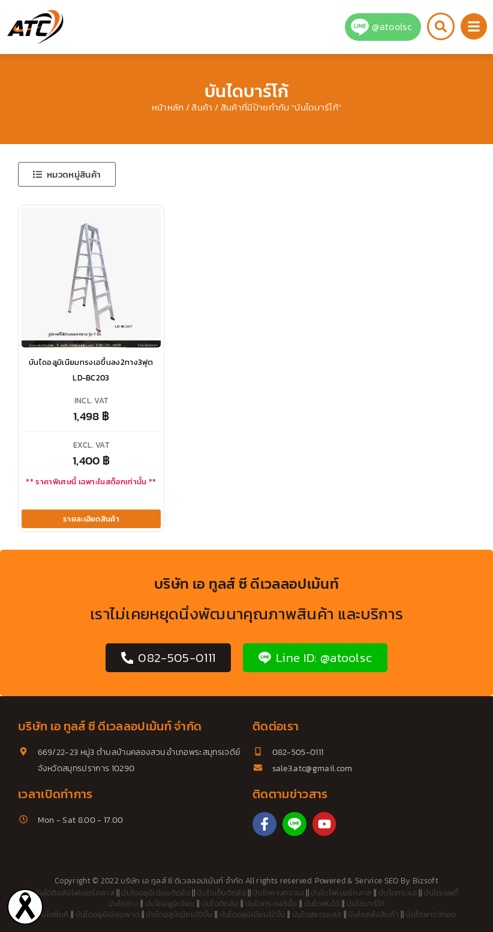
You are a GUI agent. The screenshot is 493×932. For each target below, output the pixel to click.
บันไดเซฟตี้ (441, 892)
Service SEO (377, 880)
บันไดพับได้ (322, 903)
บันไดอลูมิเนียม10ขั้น (179, 914)
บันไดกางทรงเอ (278, 892)
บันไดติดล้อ (220, 903)
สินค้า (201, 107)
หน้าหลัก (168, 107)
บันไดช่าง (123, 903)
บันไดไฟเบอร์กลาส (341, 892)
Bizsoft (425, 880)
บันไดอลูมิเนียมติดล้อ (155, 892)
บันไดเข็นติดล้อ (221, 892)
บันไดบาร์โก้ (366, 903)
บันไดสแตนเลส (317, 914)
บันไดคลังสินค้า (373, 914)
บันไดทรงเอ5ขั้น (271, 903)
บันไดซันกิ (52, 914)
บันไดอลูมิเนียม (170, 903)
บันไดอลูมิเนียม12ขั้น (252, 914)
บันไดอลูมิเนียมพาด (107, 914)
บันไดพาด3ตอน (430, 914)
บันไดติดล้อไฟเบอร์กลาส (74, 892)
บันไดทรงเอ (397, 892)
